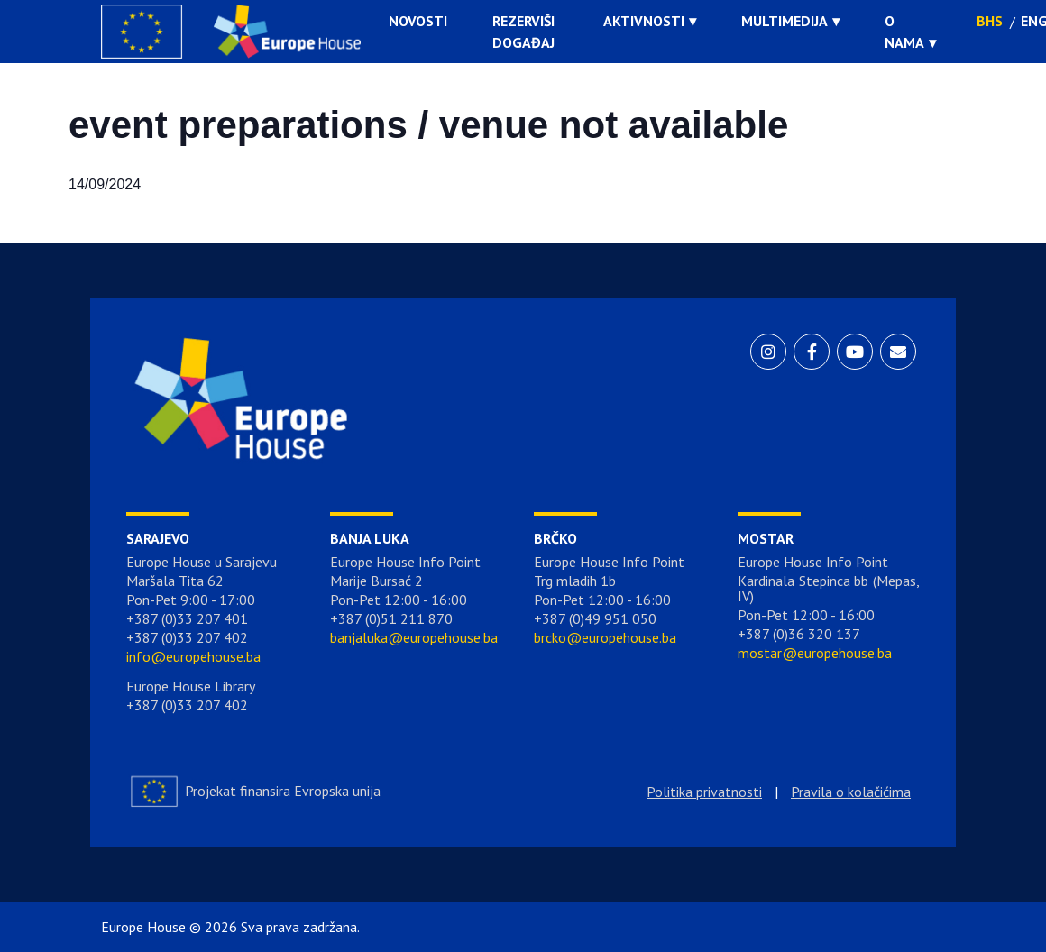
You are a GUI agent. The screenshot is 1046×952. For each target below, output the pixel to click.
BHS (990, 21)
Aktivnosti (643, 21)
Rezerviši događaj (523, 31)
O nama (904, 31)
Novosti (418, 21)
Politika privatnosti (704, 792)
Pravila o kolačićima (851, 792)
